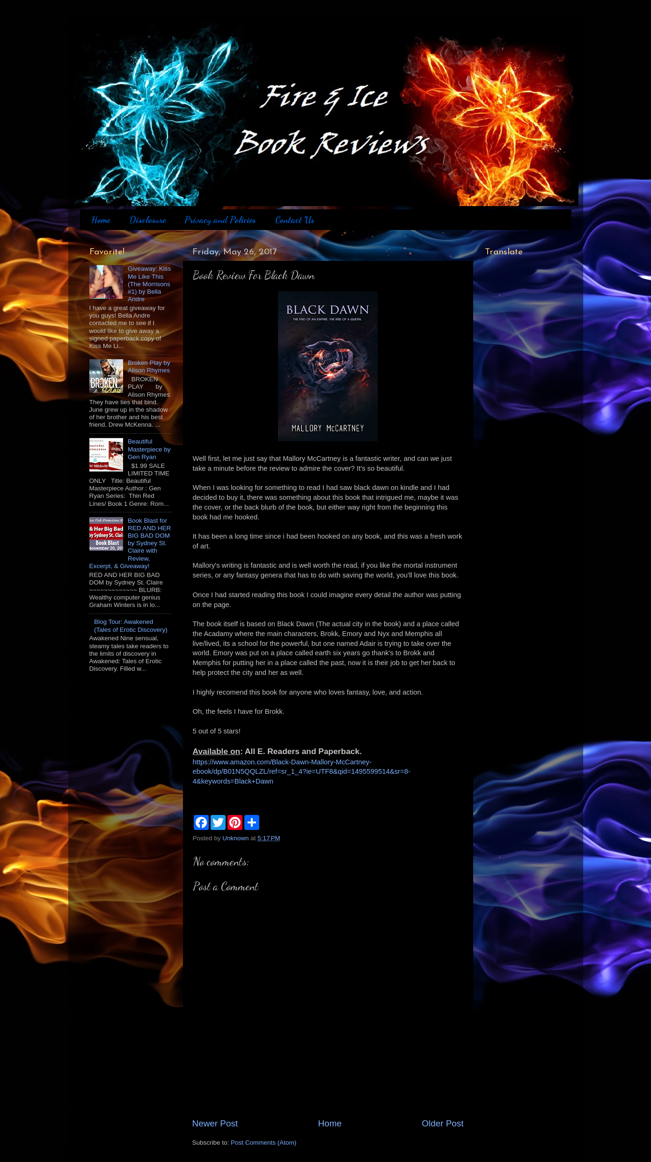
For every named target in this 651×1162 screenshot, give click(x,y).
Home (100, 219)
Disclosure (147, 219)
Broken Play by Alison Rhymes (149, 366)
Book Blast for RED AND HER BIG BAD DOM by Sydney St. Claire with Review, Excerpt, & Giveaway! (130, 543)
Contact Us (295, 219)
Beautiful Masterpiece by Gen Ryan (149, 449)
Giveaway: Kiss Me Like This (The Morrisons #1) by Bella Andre (149, 284)
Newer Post (215, 1123)
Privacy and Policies (220, 219)
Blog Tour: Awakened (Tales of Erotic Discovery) (131, 625)
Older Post (442, 1123)
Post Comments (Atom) (263, 1142)
